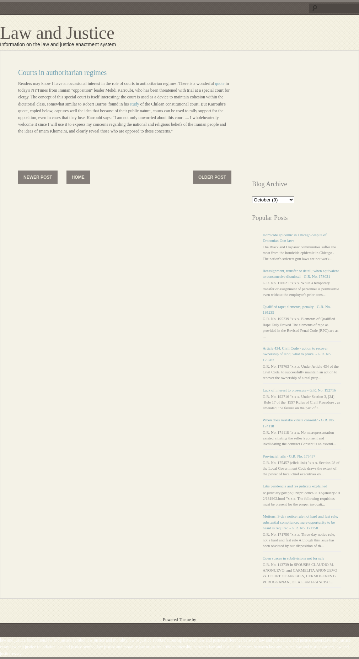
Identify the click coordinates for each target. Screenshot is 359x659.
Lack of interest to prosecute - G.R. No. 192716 (299, 390)
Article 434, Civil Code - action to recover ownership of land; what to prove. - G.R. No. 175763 (297, 354)
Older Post (212, 177)
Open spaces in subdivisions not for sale (293, 558)
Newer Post (37, 177)
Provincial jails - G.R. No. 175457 (289, 456)
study (135, 104)
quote (220, 83)
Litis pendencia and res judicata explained (295, 486)
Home (78, 177)
